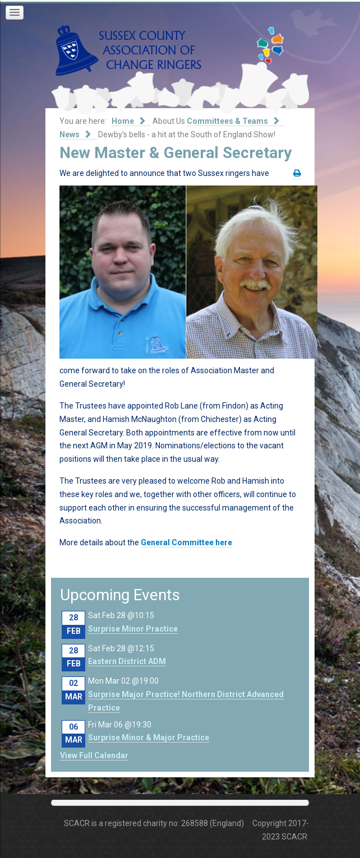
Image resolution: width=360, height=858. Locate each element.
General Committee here (186, 542)
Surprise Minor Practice (133, 628)
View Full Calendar (94, 755)
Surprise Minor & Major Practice (148, 737)
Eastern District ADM (127, 661)
